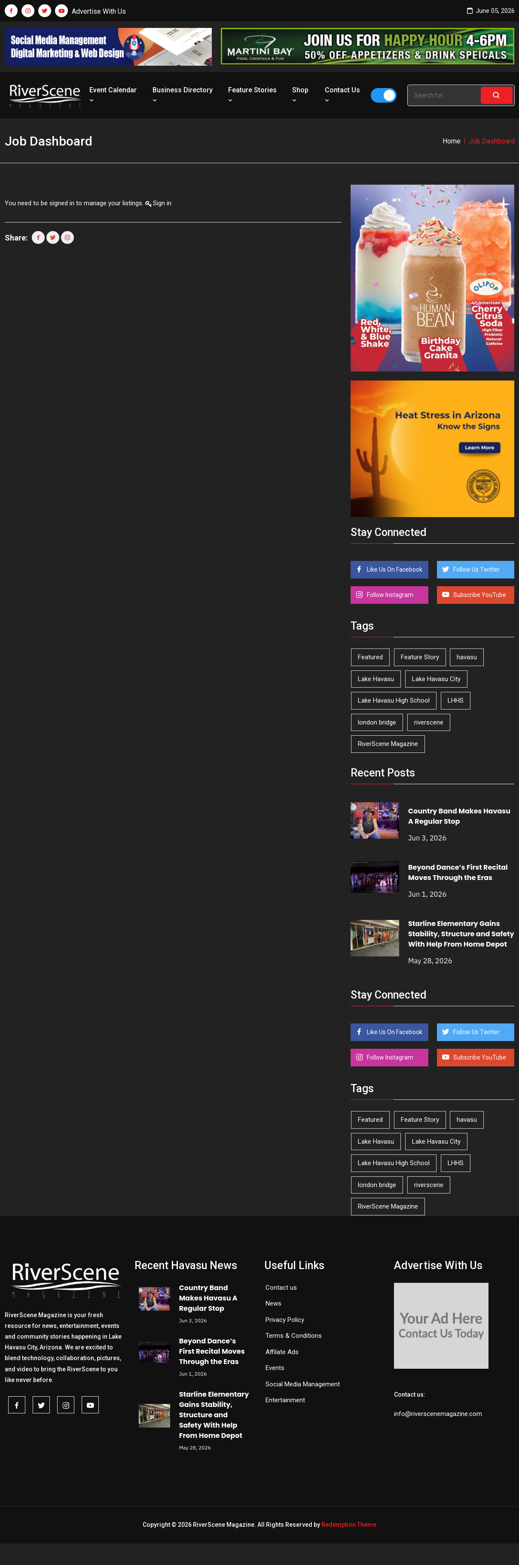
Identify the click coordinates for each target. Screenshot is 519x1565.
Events (275, 1368)
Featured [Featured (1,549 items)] (370, 657)
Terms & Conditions (294, 1336)
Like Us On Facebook (394, 569)
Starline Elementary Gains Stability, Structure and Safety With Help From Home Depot (461, 934)
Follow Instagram (389, 594)
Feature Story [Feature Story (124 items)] (420, 657)
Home (452, 141)
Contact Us (341, 95)
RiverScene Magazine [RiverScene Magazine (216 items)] (388, 744)
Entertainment (285, 1400)
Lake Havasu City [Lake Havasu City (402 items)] (436, 679)
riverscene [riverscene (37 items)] (428, 722)
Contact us (281, 1287)
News (273, 1303)
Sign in (162, 203)
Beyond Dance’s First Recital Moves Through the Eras (458, 872)
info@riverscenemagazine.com (438, 1414)
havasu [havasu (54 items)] (467, 657)
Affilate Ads (282, 1352)
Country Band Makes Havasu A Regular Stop (459, 816)
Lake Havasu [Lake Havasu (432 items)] (376, 679)
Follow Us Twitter (476, 569)
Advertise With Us (99, 11)
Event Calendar (112, 95)
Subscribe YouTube (479, 594)
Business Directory (182, 95)
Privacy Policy (285, 1320)
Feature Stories (251, 95)
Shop (299, 95)
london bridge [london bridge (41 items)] (377, 722)
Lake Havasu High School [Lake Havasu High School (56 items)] (394, 700)
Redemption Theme (348, 1524)
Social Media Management (303, 1384)
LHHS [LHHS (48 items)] (456, 700)
